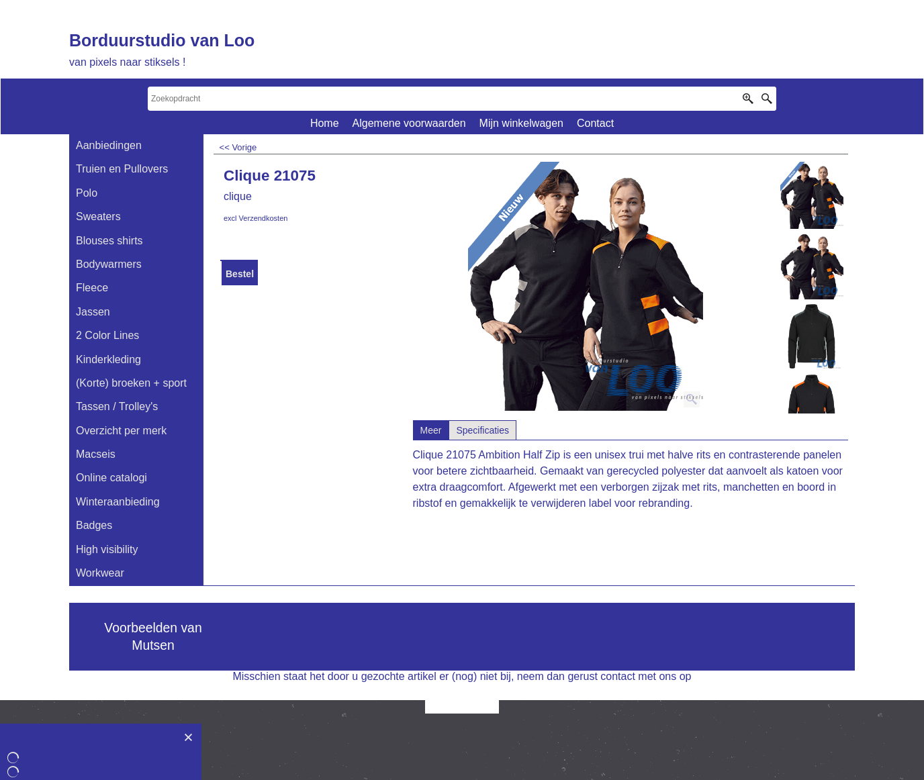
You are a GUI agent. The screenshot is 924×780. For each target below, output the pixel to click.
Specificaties (482, 430)
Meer (431, 430)
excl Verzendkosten (255, 218)
